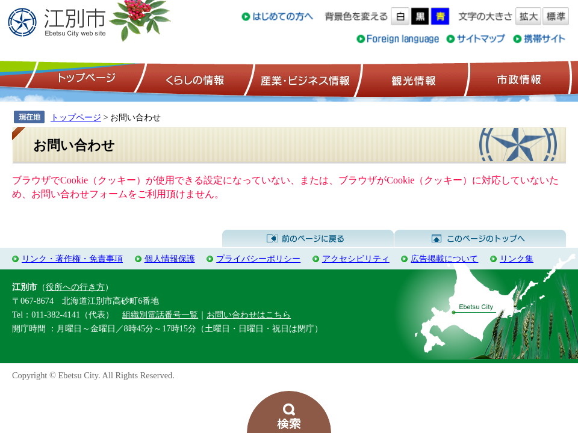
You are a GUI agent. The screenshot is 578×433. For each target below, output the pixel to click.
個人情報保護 (169, 258)
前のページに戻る (308, 239)
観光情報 (412, 79)
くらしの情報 (194, 79)
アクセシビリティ (356, 258)
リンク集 (516, 258)
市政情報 (518, 79)
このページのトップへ (480, 239)
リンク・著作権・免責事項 (72, 258)
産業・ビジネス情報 (303, 79)
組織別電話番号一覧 (160, 314)
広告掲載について (444, 258)
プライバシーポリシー (258, 258)
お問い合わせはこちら (249, 314)
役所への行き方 (75, 287)
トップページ (85, 79)
